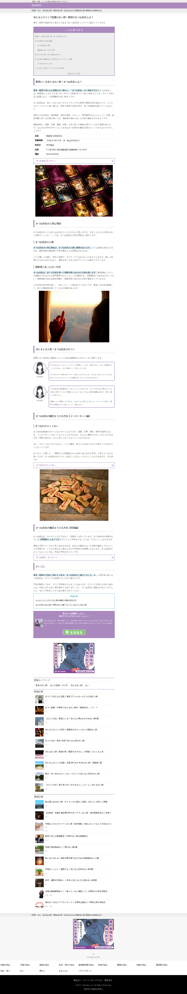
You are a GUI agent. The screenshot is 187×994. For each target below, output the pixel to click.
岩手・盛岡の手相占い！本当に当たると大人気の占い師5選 (71, 880)
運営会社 (108, 980)
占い (39, 10)
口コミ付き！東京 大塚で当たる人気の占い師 (65, 740)
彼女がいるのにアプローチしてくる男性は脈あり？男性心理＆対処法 (75, 902)
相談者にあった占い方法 (46, 50)
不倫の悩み (25, 964)
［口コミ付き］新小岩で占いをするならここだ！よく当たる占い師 (74, 784)
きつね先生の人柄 (43, 45)
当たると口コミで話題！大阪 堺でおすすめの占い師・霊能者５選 (73, 762)
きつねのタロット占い (45, 63)
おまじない (64, 970)
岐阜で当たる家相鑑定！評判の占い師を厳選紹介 (66, 836)
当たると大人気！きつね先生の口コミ (48, 54)
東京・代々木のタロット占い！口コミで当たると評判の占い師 (72, 773)
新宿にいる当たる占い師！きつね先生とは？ (51, 36)
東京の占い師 (57, 10)
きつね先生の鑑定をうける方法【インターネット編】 (54, 59)
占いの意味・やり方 (59, 685)
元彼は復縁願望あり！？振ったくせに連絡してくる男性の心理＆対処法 (76, 891)
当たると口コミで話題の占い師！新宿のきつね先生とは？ (83, 10)
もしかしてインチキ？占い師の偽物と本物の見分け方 (56, 600)
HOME (34, 10)
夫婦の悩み (102, 964)
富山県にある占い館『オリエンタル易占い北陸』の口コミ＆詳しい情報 (76, 801)
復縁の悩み (44, 964)
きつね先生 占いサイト (46, 160)
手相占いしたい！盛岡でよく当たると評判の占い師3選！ (70, 869)
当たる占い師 (47, 10)
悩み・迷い (5, 970)
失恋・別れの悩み (66, 964)
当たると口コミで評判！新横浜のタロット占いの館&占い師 (71, 729)
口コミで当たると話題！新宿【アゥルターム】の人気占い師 (71, 696)
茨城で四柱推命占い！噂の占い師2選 (61, 847)
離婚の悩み (122, 964)
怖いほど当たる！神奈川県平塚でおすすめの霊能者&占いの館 (72, 858)
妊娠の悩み (141, 964)
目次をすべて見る (74, 73)
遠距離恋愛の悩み (86, 964)
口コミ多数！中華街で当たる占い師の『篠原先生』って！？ (71, 707)
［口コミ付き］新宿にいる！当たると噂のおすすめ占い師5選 (72, 718)
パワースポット (85, 970)
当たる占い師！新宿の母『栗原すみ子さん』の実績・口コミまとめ (74, 751)
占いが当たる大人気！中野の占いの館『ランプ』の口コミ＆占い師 (61, 605)
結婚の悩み (5, 964)
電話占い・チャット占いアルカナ (88, 980)
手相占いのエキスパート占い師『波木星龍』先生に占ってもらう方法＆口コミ (78, 825)
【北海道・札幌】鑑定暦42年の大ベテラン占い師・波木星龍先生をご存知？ (78, 812)
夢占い (42, 970)
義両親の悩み (162, 964)
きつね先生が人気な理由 (43, 41)
